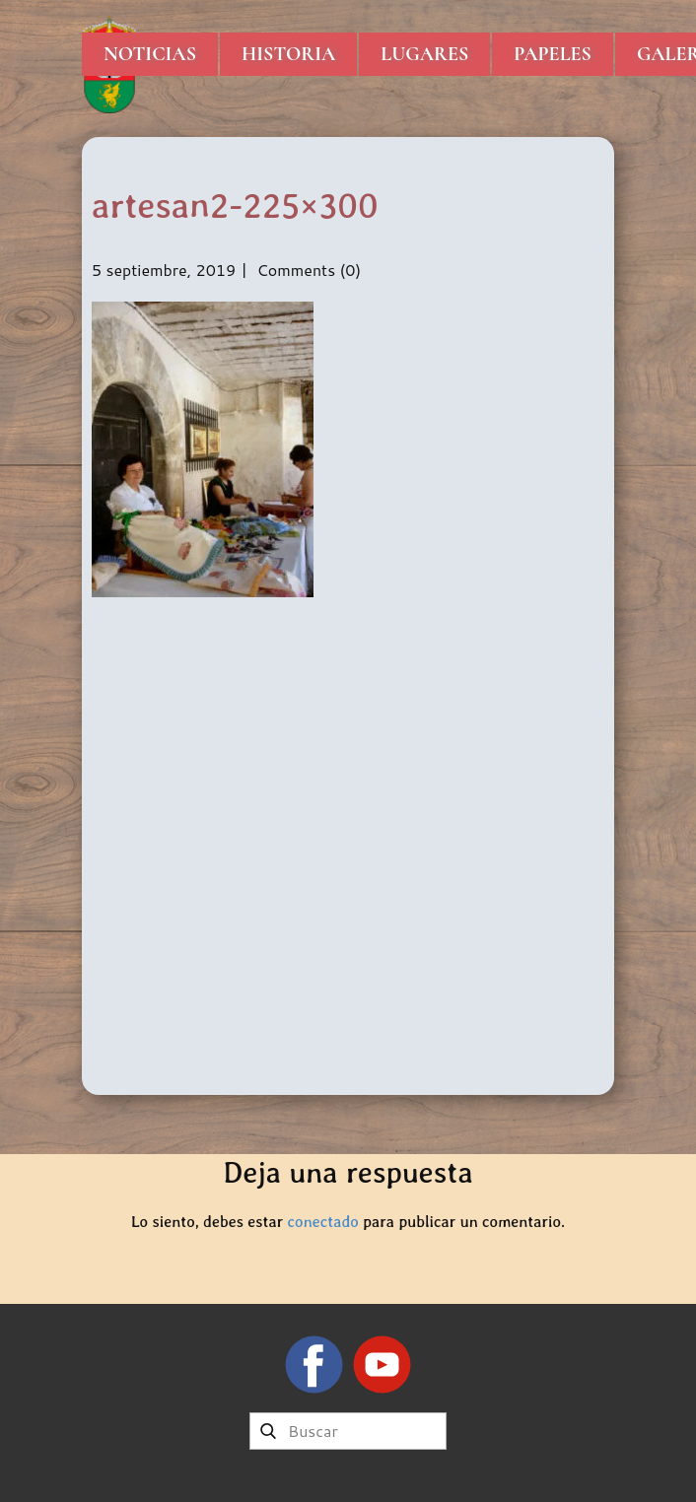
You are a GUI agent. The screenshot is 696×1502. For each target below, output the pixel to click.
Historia (288, 54)
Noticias (150, 54)
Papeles (553, 54)
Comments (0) (306, 269)
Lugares (424, 54)
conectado (323, 1221)
